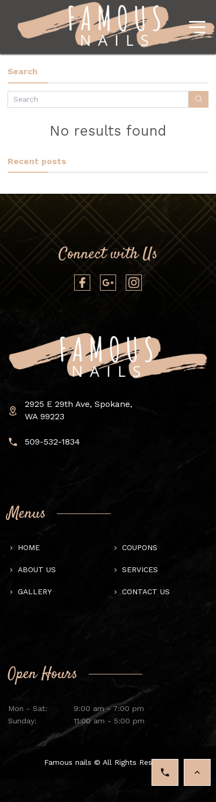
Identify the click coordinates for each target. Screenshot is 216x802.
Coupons (139, 547)
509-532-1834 (52, 442)
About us (37, 569)
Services (140, 569)
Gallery (35, 591)
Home (29, 547)
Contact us (146, 591)
